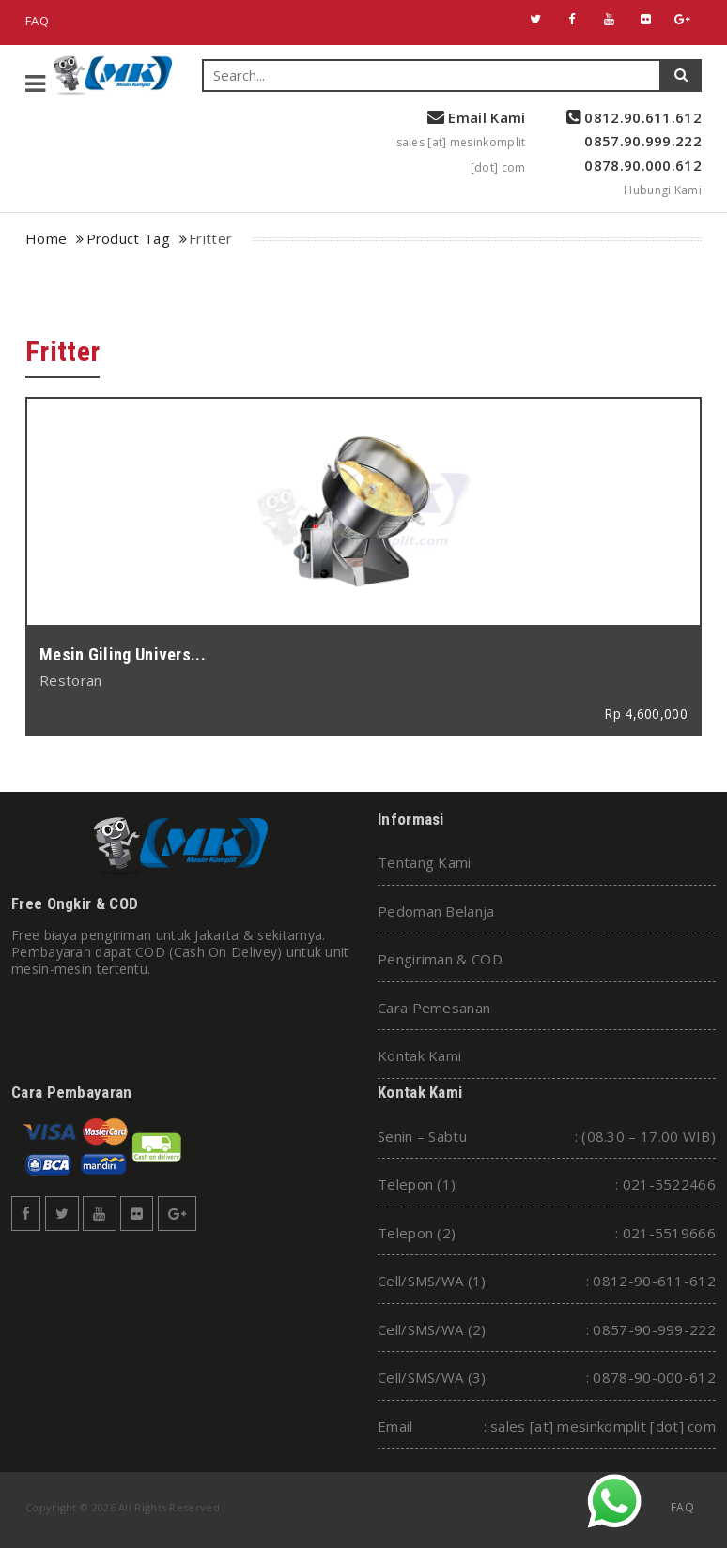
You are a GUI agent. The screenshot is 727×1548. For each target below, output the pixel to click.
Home (46, 238)
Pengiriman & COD (440, 958)
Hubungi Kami (663, 190)
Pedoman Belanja (436, 911)
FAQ (37, 20)
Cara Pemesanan (434, 1007)
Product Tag (128, 238)
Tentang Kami (425, 862)
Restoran (70, 680)
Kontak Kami (419, 1055)
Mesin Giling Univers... (122, 654)
